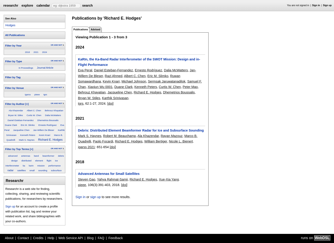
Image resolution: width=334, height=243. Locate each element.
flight (49, 160)
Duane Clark (11, 125)
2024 (44, 52)
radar (11, 170)
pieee (37, 94)
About (9, 238)
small (32, 170)
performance (54, 165)
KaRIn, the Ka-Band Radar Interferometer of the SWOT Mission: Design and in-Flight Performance (139, 62)
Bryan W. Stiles (15, 115)
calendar (43, 5)
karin (31, 165)
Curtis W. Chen (34, 115)
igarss (28, 94)
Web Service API (70, 238)
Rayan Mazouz (172, 136)
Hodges (10, 25)
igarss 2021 (86, 147)
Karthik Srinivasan (115, 98)
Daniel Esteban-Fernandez (21, 120)
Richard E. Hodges (50, 139)
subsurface (56, 170)
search (87, 5)
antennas (25, 156)
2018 (27, 52)
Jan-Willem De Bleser (43, 130)
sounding (42, 170)
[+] (26, 104)
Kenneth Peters (27, 135)
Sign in (316, 5)
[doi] (110, 103)
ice (56, 160)
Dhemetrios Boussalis (48, 120)
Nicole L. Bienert (181, 141)
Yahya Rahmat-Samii (112, 179)
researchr (10, 5)
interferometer (12, 165)
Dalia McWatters (53, 115)
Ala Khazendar (16, 110)
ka (24, 165)
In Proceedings (26, 68)
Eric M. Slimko (28, 125)
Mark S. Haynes (26, 140)
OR (52, 45)
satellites (21, 170)
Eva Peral (85, 70)
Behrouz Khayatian (54, 110)
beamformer (48, 156)
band (36, 156)
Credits (38, 238)
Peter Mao (190, 87)
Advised (95, 29)
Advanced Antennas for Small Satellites (109, 174)
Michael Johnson (134, 81)
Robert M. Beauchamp (119, 136)
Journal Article (45, 67)
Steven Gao (86, 179)
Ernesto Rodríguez (47, 125)
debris (61, 156)
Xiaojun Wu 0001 (100, 87)
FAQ (101, 238)
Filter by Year (13, 45)
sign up (95, 197)
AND (56, 45)
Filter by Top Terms (17, 149)
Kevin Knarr (44, 135)
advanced (13, 156)
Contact (23, 238)
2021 (35, 52)
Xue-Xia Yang (169, 179)
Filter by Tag (13, 77)
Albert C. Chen (34, 110)
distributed (26, 160)
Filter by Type (13, 61)
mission (41, 165)
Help (51, 238)
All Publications (15, 35)
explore (27, 5)
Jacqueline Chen (21, 130)
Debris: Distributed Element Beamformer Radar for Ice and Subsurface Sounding (141, 130)
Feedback (115, 238)
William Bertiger (155, 141)
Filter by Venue (14, 88)
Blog (90, 238)
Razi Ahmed (113, 76)
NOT (60, 45)
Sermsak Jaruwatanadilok (167, 81)
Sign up (327, 5)
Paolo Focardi (103, 141)
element (39, 160)
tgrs (45, 94)
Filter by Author (15, 104)
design (14, 160)
